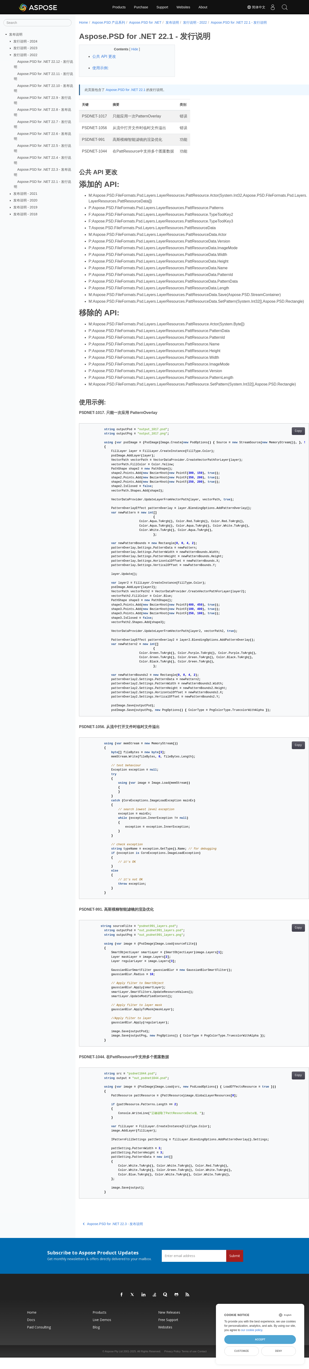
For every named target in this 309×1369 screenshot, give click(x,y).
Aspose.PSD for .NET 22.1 (125, 90)
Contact (202, 1362)
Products (119, 7)
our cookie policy (251, 1330)
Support (162, 7)
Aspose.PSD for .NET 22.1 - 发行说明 (239, 22)
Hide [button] (132, 49)
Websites (183, 7)
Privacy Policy (172, 1362)
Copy (282, 442)
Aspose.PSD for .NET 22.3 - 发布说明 (113, 1235)
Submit (234, 1267)
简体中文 (256, 7)
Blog (96, 1338)
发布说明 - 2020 (25, 200)
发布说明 (15, 34)
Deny (278, 1350)
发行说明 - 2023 (25, 48)
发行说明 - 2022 (25, 55)
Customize (241, 1350)
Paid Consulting (39, 1338)
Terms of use (189, 1362)
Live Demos (102, 1331)
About (203, 7)
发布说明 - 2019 (25, 207)
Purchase (141, 7)
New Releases (169, 1323)
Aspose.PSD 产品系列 (108, 22)
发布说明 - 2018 (25, 214)
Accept (260, 1339)
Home (83, 22)
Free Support (168, 1331)
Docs (31, 1331)
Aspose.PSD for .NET (145, 22)
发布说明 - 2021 (25, 194)
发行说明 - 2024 (25, 41)
